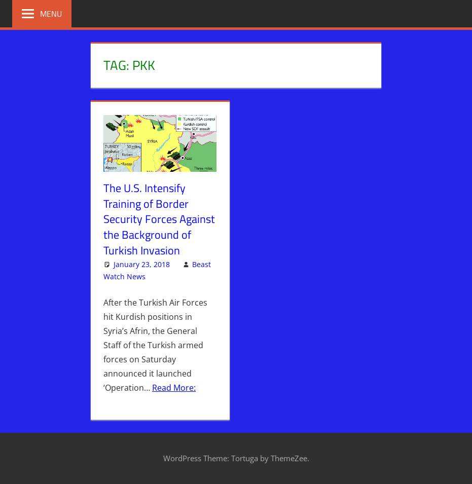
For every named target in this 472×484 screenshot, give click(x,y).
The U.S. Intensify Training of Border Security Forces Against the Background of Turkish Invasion (159, 219)
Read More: (174, 387)
